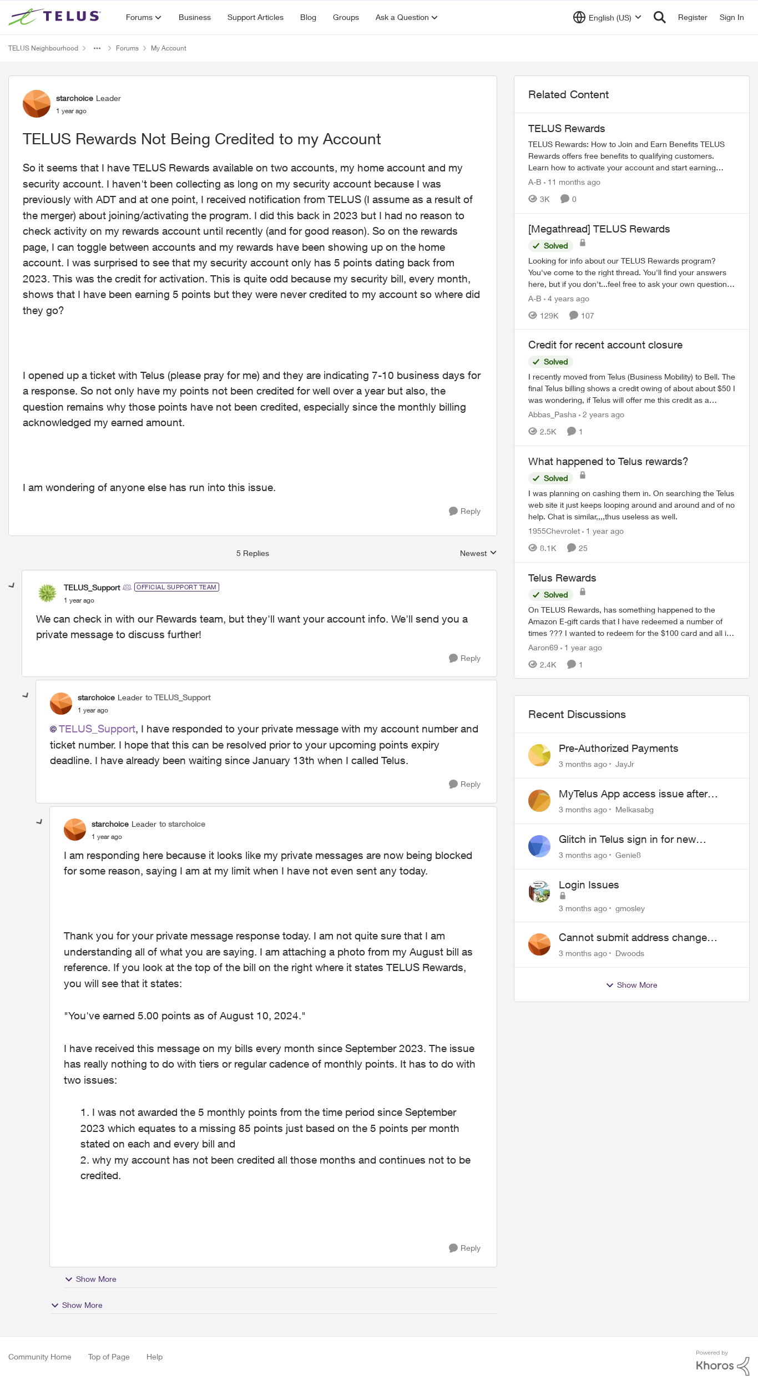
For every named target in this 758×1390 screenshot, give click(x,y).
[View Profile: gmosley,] (539, 892)
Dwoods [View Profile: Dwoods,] (629, 953)
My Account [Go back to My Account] (168, 48)
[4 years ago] (566, 298)
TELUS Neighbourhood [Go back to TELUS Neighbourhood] (43, 48)
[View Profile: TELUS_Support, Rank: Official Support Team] (47, 593)
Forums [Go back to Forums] (127, 48)
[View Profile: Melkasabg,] (539, 801)
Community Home (40, 1356)
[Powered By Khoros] (723, 1363)
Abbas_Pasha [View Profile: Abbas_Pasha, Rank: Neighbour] (552, 414)
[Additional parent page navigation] (97, 48)
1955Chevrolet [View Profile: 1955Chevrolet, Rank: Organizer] (554, 530)
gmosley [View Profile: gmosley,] (630, 907)
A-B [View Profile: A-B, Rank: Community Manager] (535, 181)
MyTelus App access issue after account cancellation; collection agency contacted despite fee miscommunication (633, 794)
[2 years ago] (601, 414)
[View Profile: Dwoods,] (539, 944)
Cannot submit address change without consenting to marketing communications (635, 937)
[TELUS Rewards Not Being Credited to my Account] (79, 600)
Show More (90, 1279)
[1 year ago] (603, 531)
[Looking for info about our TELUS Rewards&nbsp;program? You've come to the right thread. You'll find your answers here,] (631, 271)
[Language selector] (607, 17)
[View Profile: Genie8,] (539, 846)
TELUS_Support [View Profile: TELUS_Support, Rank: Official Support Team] (92, 587)
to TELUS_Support (177, 697)
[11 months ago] (572, 182)
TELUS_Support (97, 728)
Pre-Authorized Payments (619, 748)
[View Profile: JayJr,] (539, 755)
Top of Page (109, 1356)
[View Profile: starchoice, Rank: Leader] (36, 104)
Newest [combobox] (478, 553)
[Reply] (465, 511)
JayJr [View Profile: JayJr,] (624, 764)
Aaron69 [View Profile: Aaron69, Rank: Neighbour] (543, 646)
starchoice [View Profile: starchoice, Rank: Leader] (74, 98)
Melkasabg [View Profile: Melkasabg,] (634, 809)
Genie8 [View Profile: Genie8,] (628, 855)
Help (154, 1356)
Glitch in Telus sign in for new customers (627, 839)
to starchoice (182, 823)
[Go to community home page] (56, 17)
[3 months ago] (583, 764)
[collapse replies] (12, 586)
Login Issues (589, 884)
